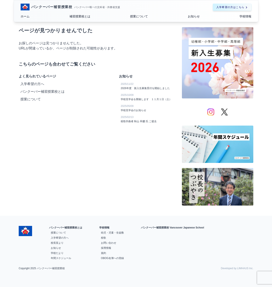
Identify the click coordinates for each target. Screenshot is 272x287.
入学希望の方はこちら (232, 7)
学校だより (57, 253)
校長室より (57, 242)
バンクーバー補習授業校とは (65, 227)
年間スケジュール (61, 258)
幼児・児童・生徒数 (112, 232)
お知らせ (194, 16)
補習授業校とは (79, 16)
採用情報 (106, 247)
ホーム (25, 16)
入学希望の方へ (60, 237)
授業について (139, 16)
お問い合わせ (108, 242)
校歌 (103, 237)
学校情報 (245, 16)
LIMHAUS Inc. (245, 268)
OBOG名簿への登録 (112, 258)
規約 (103, 253)
